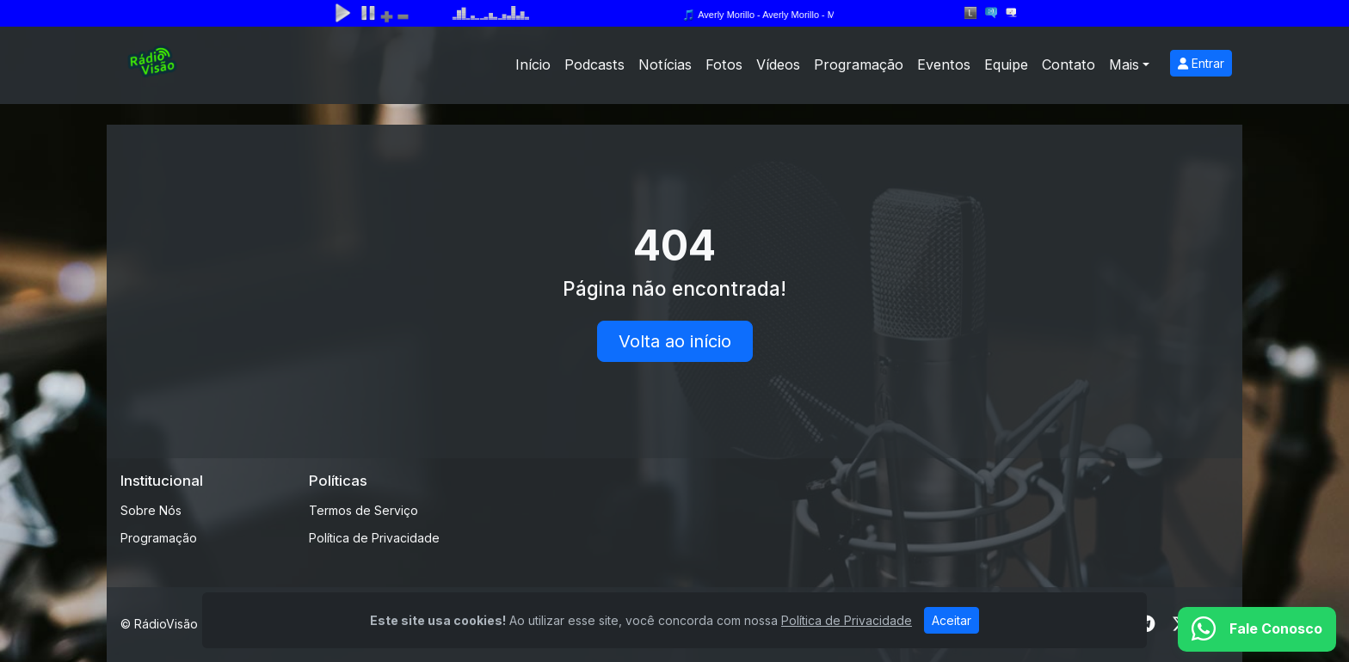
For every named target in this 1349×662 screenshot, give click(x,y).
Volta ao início (675, 341)
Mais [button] (1124, 64)
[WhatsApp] (1257, 629)
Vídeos (778, 64)
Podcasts (594, 64)
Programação (858, 64)
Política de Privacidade (374, 537)
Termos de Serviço (363, 510)
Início (533, 64)
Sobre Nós (151, 510)
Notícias (665, 64)
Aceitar (951, 620)
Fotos (723, 64)
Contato (1068, 64)
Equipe (1006, 64)
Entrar (1201, 63)
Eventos (943, 64)
